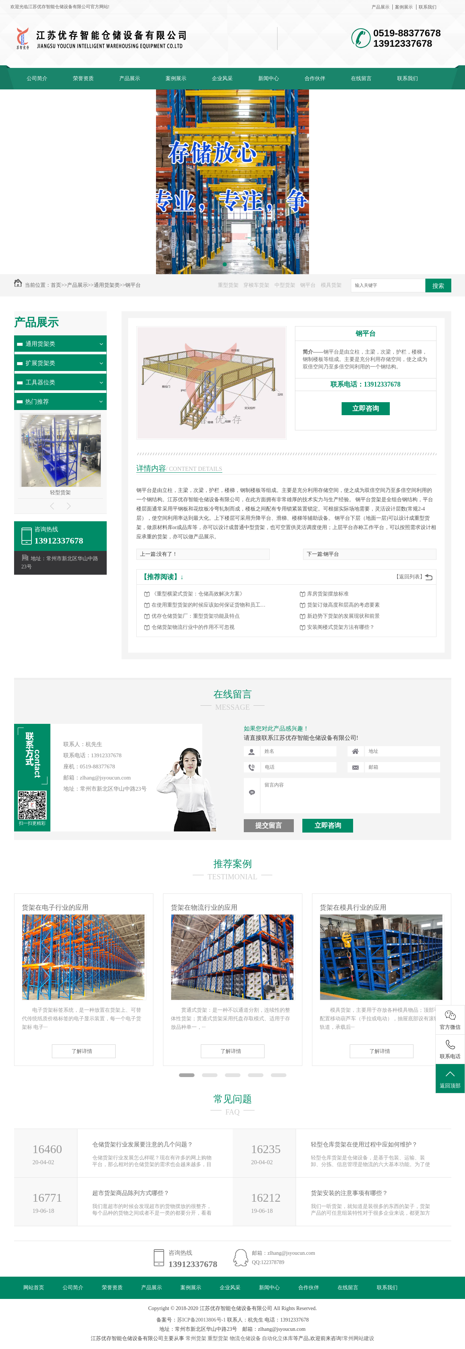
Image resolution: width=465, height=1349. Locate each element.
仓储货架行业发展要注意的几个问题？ (142, 1144)
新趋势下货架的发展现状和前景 (343, 616)
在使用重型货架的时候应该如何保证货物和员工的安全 (211, 605)
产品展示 (380, 7)
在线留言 (361, 78)
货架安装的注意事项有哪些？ (349, 1193)
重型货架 (228, 285)
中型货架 (285, 285)
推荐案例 (232, 864)
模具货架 (331, 285)
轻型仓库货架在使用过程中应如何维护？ (364, 1144)
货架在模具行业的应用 (353, 907)
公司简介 (37, 78)
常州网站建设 (358, 1338)
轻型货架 (60, 492)
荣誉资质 (83, 78)
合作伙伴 (315, 78)
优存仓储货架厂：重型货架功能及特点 (196, 616)
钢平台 (133, 285)
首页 (56, 285)
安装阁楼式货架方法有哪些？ (341, 627)
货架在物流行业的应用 (204, 907)
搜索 (438, 286)
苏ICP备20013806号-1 (201, 1320)
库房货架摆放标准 (328, 594)
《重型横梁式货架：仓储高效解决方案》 (198, 594)
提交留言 (268, 825)
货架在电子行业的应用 (55, 907)
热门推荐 (37, 401)
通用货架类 (107, 285)
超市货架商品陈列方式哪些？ (130, 1193)
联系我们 (427, 7)
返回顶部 (450, 1079)
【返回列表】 (409, 577)
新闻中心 (268, 78)
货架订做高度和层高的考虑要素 (343, 605)
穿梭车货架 (256, 285)
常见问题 (232, 1099)
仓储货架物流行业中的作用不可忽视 (193, 627)
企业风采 (222, 78)
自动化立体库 (277, 1338)
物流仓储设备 (245, 1338)
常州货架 (196, 1338)
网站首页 (33, 1287)
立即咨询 (365, 408)
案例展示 (404, 7)
